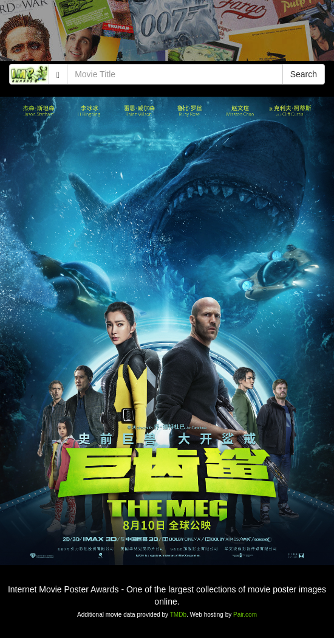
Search (303, 74)
